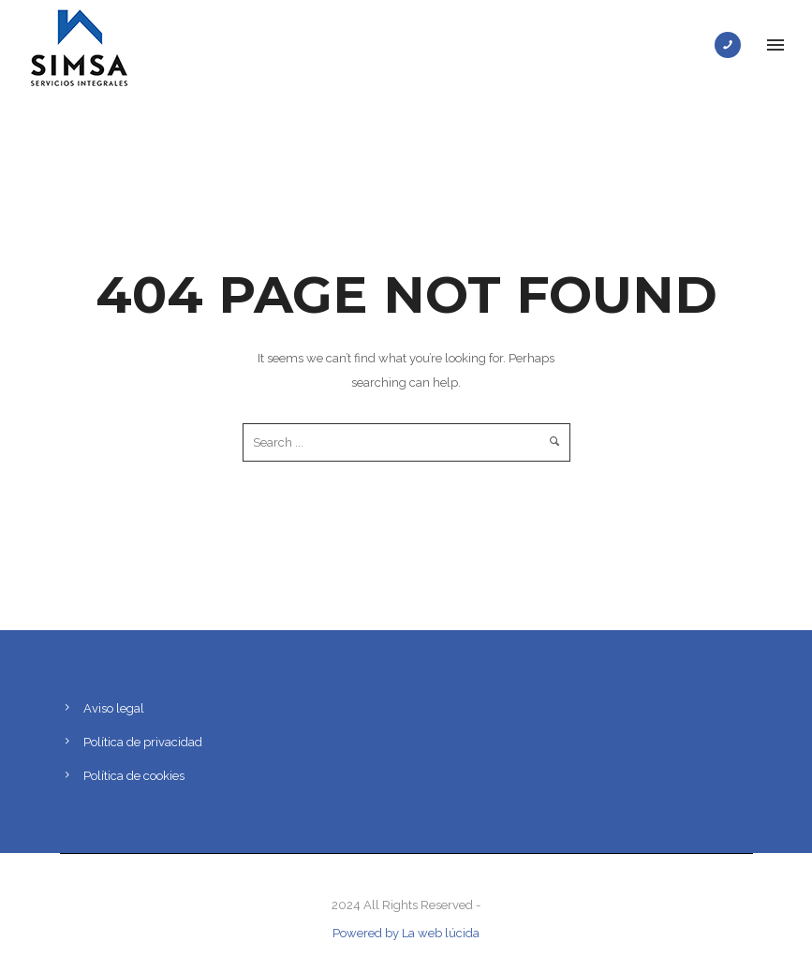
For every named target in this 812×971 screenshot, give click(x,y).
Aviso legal (113, 708)
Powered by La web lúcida (406, 933)
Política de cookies (134, 776)
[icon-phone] (732, 45)
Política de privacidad (142, 742)
